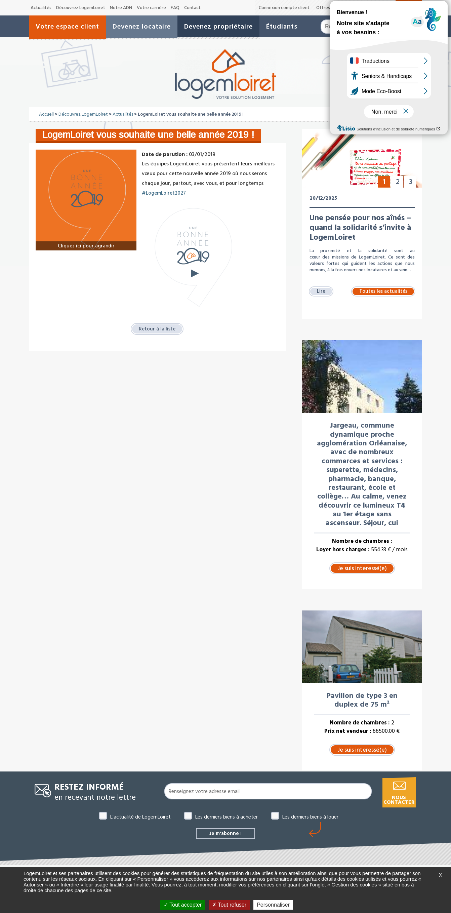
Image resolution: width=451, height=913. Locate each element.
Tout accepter (183, 905)
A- (367, 8)
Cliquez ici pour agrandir (86, 245)
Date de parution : (165, 154)
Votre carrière (151, 7)
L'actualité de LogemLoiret (140, 817)
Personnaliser (273, 905)
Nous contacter (398, 800)
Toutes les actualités (383, 291)
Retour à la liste (157, 329)
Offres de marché (334, 7)
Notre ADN (121, 7)
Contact (192, 7)
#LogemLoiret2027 (165, 193)
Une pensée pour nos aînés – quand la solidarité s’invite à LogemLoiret (360, 227)
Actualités (41, 7)
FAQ (175, 7)
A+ (390, 7)
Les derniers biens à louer (310, 817)
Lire (321, 291)
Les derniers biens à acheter (226, 817)
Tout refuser (229, 905)
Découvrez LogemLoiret (80, 7)
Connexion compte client (284, 7)
